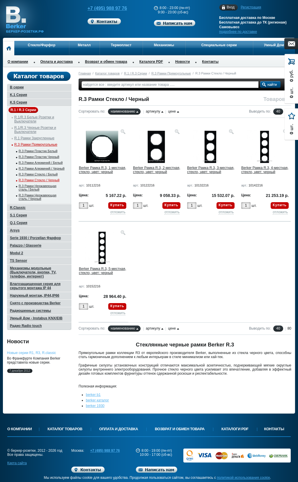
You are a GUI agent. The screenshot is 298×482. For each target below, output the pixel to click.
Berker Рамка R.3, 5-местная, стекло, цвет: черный (102, 271)
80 (289, 328)
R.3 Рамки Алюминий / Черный (42, 168)
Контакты (210, 62)
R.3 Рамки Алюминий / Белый (41, 162)
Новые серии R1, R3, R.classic (31, 353)
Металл (84, 45)
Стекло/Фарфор (42, 45)
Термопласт (121, 45)
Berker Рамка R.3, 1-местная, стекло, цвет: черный (102, 170)
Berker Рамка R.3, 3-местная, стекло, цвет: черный (210, 170)
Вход (231, 7)
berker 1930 (95, 406)
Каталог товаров (107, 73)
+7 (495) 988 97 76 (102, 8)
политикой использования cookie (243, 478)
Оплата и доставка (56, 62)
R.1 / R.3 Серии (135, 73)
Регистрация (251, 7)
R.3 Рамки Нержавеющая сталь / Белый (37, 187)
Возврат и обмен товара (106, 62)
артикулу (153, 111)
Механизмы (164, 45)
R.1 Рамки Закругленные (34, 138)
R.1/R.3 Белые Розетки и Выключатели (34, 119)
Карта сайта (17, 463)
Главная (85, 73)
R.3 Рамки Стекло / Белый (38, 174)
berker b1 (93, 395)
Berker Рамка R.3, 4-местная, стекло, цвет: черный (264, 170)
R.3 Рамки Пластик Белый (38, 151)
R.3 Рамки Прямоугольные (171, 73)
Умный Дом (274, 45)
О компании (18, 62)
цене (172, 111)
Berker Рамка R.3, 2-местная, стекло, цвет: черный (156, 170)
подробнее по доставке (238, 32)
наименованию (123, 111)
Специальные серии (219, 45)
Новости (182, 62)
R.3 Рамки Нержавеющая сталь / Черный (37, 196)
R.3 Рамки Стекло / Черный (39, 180)
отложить (117, 212)
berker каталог (97, 400)
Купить (117, 205)
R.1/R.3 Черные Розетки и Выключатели (35, 130)
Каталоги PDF (151, 62)
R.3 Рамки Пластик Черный (39, 157)
